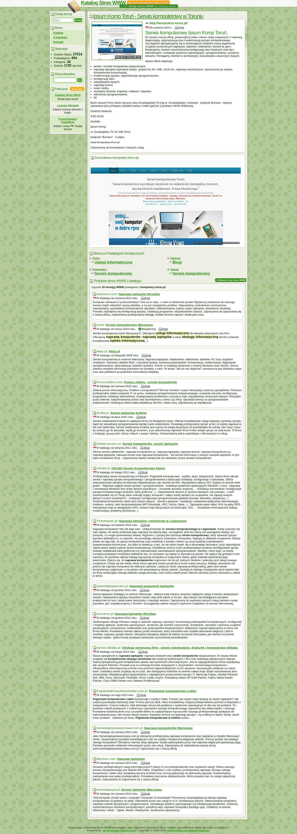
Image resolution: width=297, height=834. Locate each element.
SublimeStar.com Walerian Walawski (188, 830)
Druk (181, 27)
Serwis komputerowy (113, 273)
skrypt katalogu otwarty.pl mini (119, 830)
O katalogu (60, 37)
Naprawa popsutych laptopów (151, 586)
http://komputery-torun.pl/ (168, 23)
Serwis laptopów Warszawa (141, 789)
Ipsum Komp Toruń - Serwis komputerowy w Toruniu (148, 16)
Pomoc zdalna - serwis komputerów (150, 382)
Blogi (177, 262)
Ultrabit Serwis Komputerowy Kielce (138, 468)
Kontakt (58, 42)
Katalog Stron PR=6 (68, 95)
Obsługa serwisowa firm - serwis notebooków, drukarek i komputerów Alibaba (180, 647)
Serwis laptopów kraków (128, 413)
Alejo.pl (114, 351)
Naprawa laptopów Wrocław (139, 294)
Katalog (58, 32)
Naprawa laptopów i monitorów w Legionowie (153, 521)
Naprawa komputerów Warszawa (168, 728)
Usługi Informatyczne (114, 262)
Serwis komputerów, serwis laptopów (150, 443)
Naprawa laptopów (131, 759)
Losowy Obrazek (68, 105)
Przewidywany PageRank (68, 120)
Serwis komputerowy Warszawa (129, 325)
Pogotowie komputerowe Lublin (172, 691)
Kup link (77, 89)
